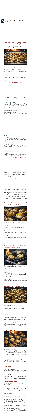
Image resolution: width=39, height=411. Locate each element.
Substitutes (16, 20)
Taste (13, 20)
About (23, 20)
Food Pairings (20, 20)
